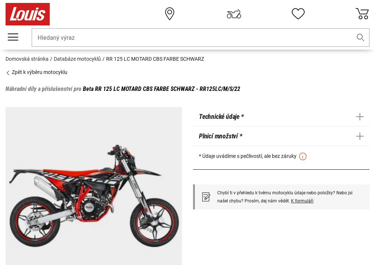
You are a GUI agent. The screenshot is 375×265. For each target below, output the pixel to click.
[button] (360, 37)
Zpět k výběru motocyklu (36, 72)
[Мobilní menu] (13, 37)
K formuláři (302, 201)
